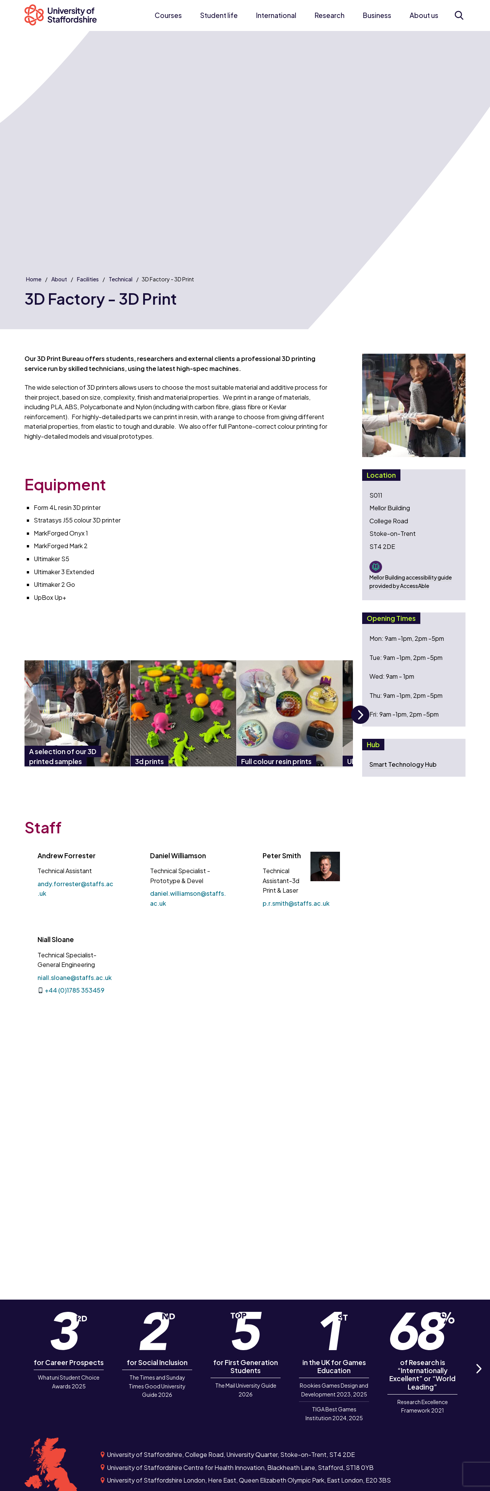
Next (360, 723)
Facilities (88, 279)
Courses (168, 15)
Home (33, 279)
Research (330, 15)
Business (377, 15)
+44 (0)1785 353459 (75, 990)
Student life (219, 15)
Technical (120, 279)
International (276, 15)
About (59, 279)
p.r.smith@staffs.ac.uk (296, 903)
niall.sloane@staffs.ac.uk (75, 977)
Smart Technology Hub (402, 764)
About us (424, 15)
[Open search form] (459, 15)
